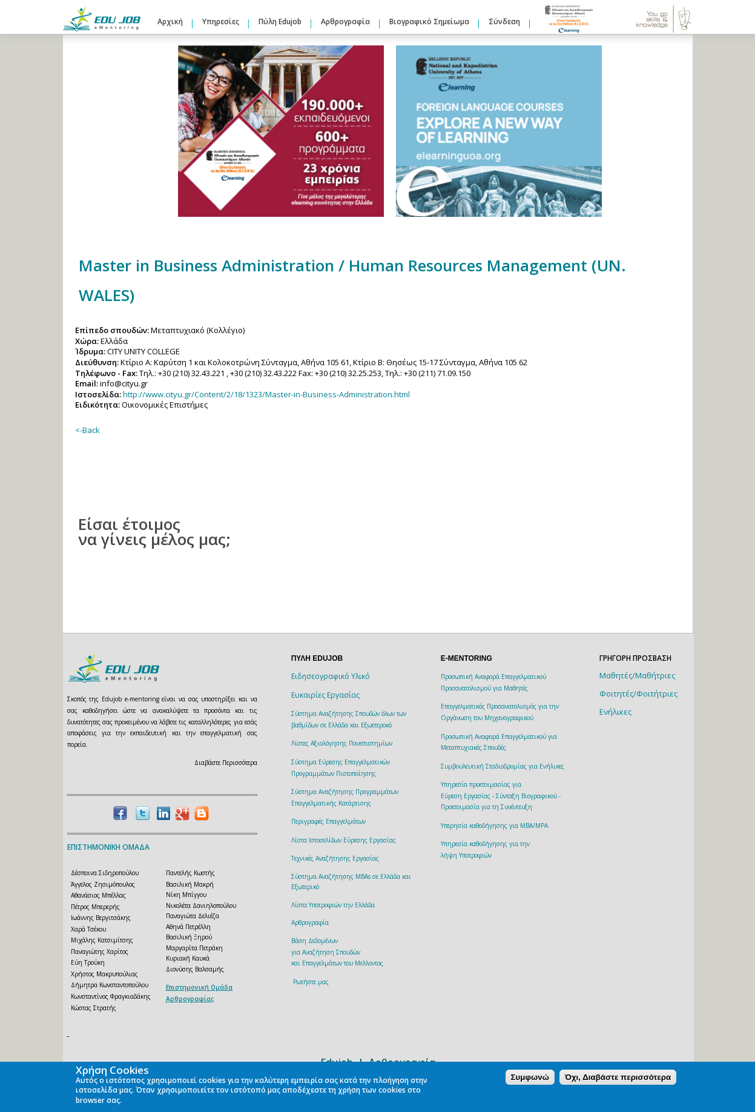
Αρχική (170, 21)
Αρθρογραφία (345, 21)
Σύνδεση (504, 21)
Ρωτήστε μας (311, 982)
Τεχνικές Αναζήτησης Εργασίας (335, 858)
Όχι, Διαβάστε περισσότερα (618, 1077)
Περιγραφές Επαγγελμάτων (328, 821)
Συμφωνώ (530, 1077)
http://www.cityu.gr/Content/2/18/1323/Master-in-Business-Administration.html (266, 394)
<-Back (87, 430)
